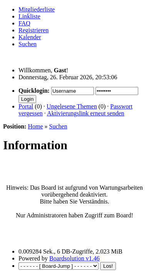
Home (35, 126)
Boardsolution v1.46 (74, 258)
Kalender (29, 37)
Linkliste (29, 16)
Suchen (27, 44)
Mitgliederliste (36, 9)
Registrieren (33, 30)
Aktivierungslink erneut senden (85, 113)
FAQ (24, 23)
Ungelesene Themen (72, 106)
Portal (25, 106)
